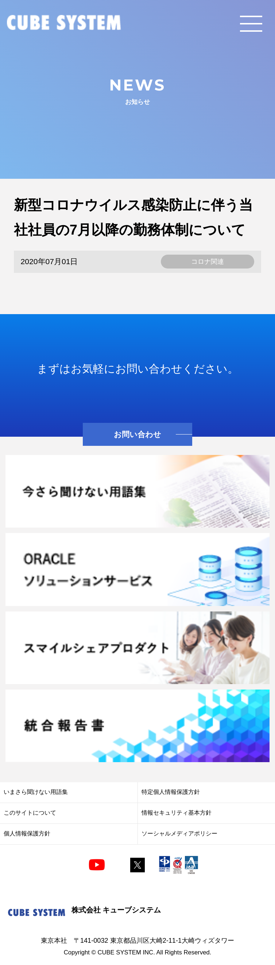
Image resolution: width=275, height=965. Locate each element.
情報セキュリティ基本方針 (177, 813)
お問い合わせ (137, 434)
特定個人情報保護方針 (171, 792)
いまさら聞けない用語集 (36, 792)
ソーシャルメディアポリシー (179, 833)
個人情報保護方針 (27, 833)
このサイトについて (30, 813)
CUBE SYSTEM (64, 23)
